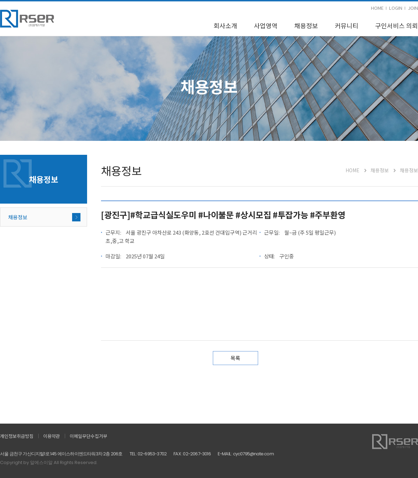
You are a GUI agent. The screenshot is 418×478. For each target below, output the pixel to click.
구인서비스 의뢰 (396, 25)
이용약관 (51, 436)
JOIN (413, 8)
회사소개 (225, 25)
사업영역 (266, 25)
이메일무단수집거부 (88, 436)
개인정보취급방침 (16, 436)
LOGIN (395, 8)
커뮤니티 (346, 25)
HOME (377, 8)
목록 (235, 358)
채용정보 (306, 25)
